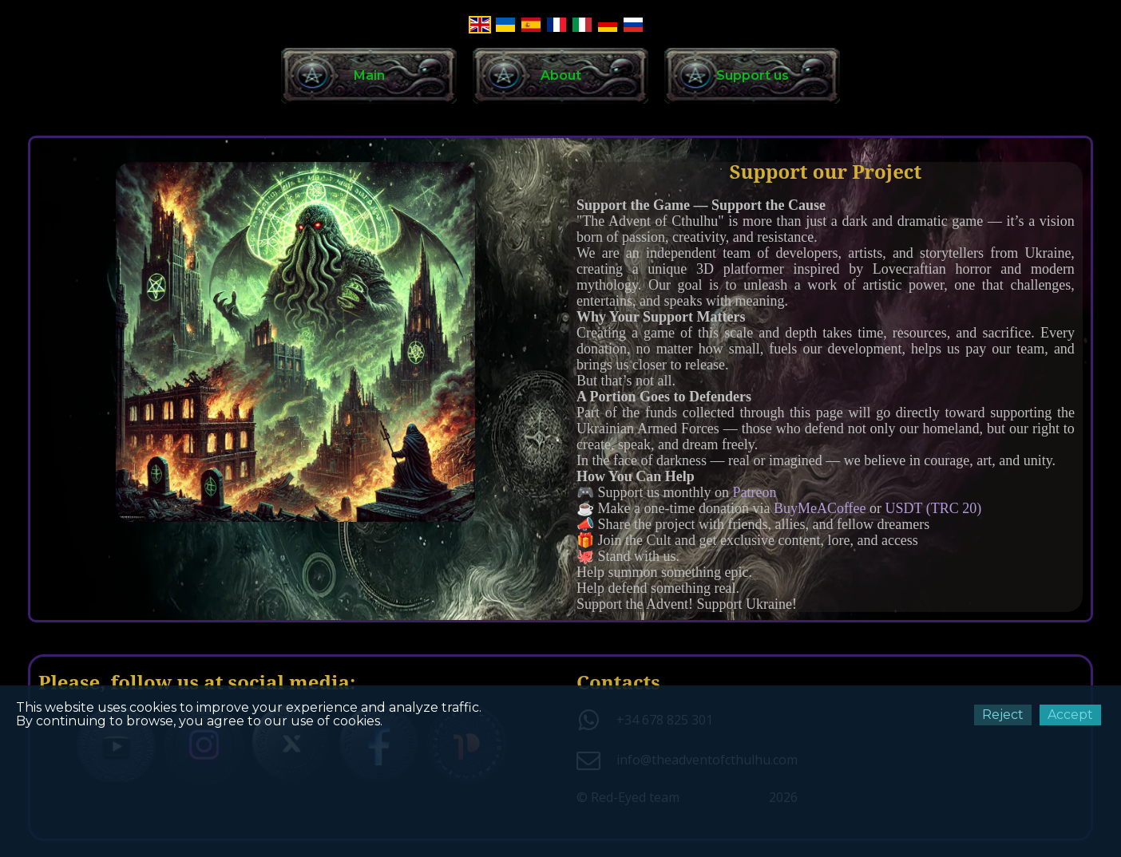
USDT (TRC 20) (933, 508)
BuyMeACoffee (821, 508)
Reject (1003, 714)
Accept (1070, 714)
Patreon (755, 492)
